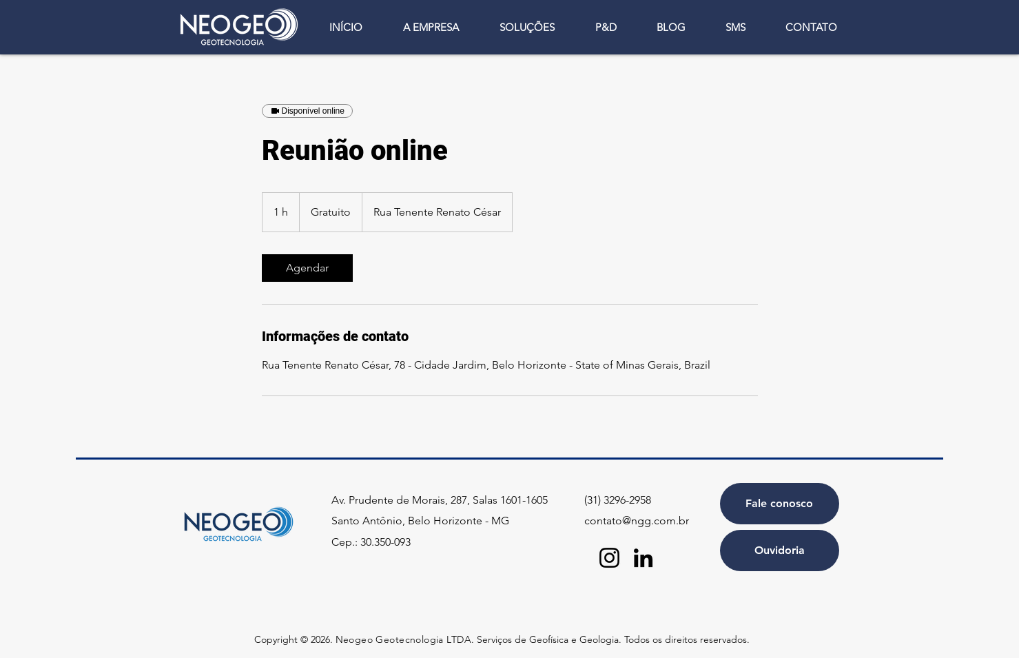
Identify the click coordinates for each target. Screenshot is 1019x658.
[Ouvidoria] (779, 550)
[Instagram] (609, 557)
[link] (307, 268)
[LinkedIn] (643, 557)
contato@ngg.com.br (636, 520)
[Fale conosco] (779, 503)
